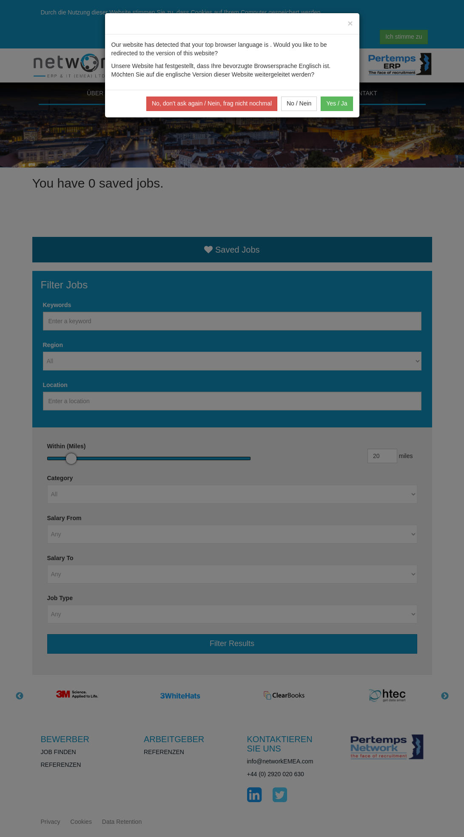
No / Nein (299, 103)
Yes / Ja (336, 103)
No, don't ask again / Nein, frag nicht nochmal (212, 103)
